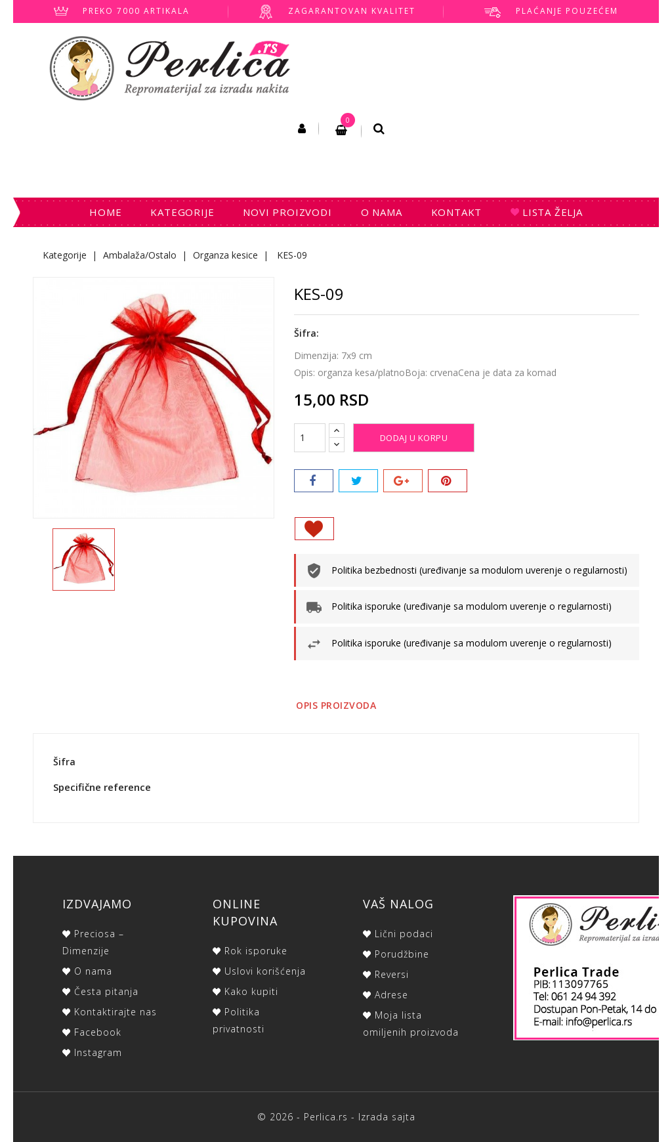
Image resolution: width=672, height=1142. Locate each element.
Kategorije (182, 212)
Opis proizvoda (336, 705)
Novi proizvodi (287, 212)
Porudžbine (402, 954)
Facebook (97, 1032)
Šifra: (306, 333)
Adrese (391, 994)
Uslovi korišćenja (265, 971)
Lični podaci (404, 933)
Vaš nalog (398, 904)
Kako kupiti (251, 991)
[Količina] (310, 437)
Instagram (98, 1052)
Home (105, 212)
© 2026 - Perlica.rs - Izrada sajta (336, 1116)
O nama (381, 212)
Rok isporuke (255, 950)
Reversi (392, 974)
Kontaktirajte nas (115, 1011)
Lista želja (551, 212)
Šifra (64, 761)
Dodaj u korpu (414, 438)
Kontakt (456, 212)
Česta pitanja (106, 991)
